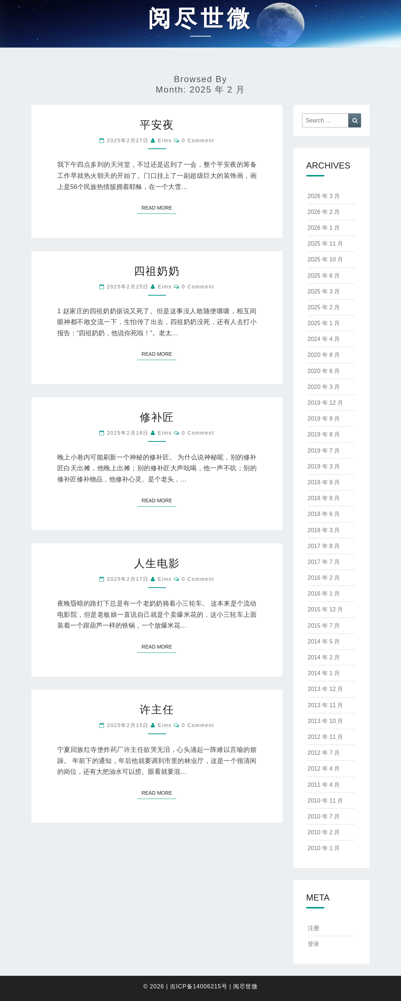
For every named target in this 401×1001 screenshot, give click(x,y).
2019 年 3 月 (324, 466)
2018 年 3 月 (324, 530)
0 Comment (198, 140)
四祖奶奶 (157, 271)
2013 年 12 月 (325, 689)
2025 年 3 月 (324, 291)
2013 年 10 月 (325, 721)
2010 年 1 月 (324, 848)
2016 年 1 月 (324, 594)
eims (165, 140)
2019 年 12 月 (325, 403)
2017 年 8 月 (324, 546)
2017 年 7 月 (324, 562)
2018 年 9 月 (324, 482)
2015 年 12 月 (325, 609)
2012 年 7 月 (324, 753)
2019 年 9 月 (324, 419)
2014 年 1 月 (324, 673)
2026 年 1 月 (324, 228)
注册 (313, 928)
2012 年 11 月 (325, 737)
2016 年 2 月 (324, 578)
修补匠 (157, 417)
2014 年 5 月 (324, 641)
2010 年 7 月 (324, 816)
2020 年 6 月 (324, 371)
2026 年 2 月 (324, 212)
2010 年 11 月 (325, 801)
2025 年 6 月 (324, 276)
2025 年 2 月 (324, 307)
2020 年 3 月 (324, 387)
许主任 (157, 709)
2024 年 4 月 (324, 339)
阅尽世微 (245, 986)
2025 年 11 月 (325, 244)
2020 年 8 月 (324, 355)
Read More (158, 207)
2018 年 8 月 (324, 498)
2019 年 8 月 (324, 434)
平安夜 (157, 125)
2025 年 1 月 (324, 323)
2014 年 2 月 (324, 657)
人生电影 (157, 563)
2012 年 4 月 (324, 769)
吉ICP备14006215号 (198, 986)
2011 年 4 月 (324, 785)
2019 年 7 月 (324, 451)
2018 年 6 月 (324, 514)
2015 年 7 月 (324, 626)
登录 (313, 944)
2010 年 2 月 (324, 832)
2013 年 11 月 (325, 705)
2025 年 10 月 (325, 259)
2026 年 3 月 (324, 196)
